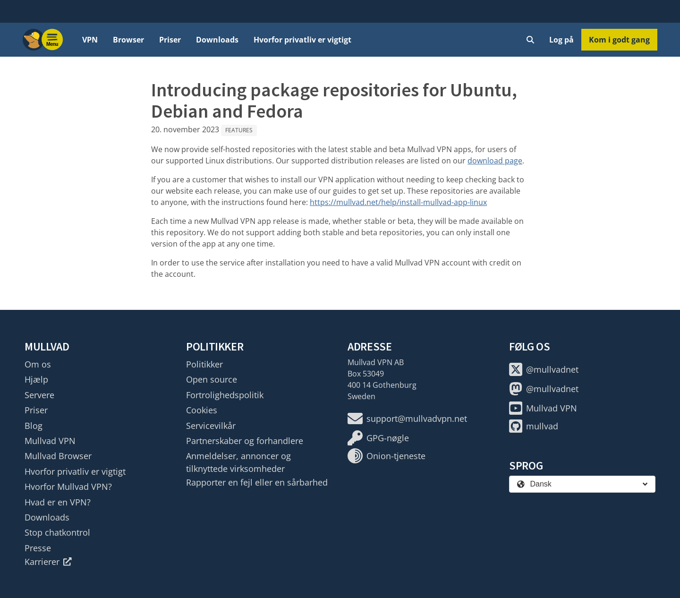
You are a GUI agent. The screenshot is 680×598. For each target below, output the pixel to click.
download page (495, 160)
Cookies (201, 410)
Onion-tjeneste (386, 455)
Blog (33, 425)
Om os (38, 364)
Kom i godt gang (619, 39)
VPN (90, 39)
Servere (39, 395)
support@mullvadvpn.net (407, 418)
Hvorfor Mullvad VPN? (68, 486)
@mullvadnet (543, 369)
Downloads (217, 39)
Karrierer (48, 561)
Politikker (204, 364)
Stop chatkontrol (57, 532)
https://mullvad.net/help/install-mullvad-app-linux (398, 202)
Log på (561, 39)
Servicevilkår (211, 425)
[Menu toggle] (52, 40)
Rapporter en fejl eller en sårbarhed (257, 482)
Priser (170, 39)
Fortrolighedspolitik (225, 395)
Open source (211, 379)
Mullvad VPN (50, 440)
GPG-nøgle (378, 437)
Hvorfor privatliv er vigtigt (302, 39)
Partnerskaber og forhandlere (244, 440)
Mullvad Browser (58, 455)
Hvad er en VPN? (58, 502)
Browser (128, 39)
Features (239, 130)
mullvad (533, 426)
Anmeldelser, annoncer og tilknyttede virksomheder (238, 462)
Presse (38, 548)
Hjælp (36, 379)
